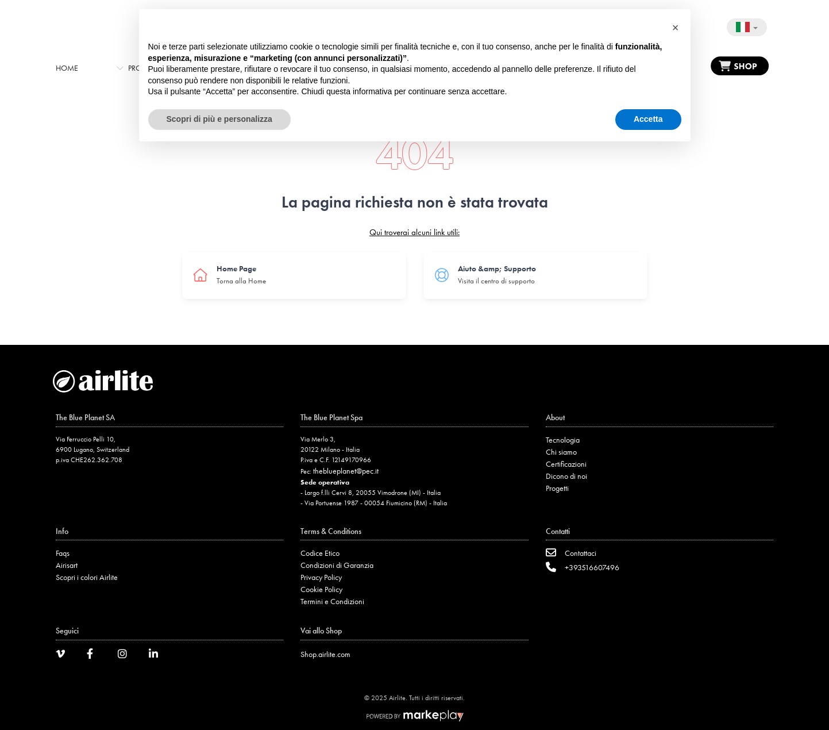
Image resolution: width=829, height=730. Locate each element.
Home (67, 68)
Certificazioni (566, 464)
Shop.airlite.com (325, 654)
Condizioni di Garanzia (336, 565)
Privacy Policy (321, 577)
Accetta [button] (648, 119)
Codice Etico (320, 553)
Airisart (67, 565)
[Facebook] (95, 655)
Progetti (557, 488)
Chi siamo (561, 452)
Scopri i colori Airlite (87, 577)
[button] (675, 27)
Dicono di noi (566, 476)
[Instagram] (126, 655)
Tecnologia (563, 440)
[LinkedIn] (157, 655)
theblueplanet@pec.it (346, 471)
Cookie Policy (321, 589)
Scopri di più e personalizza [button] (219, 119)
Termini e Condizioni (332, 601)
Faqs (63, 553)
